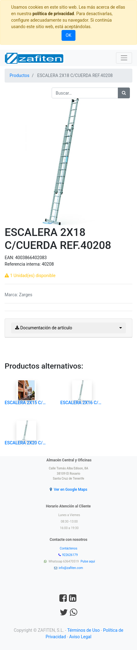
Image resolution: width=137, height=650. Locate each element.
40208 (48, 264)
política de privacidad (53, 13)
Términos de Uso (83, 630)
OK (68, 35)
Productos (19, 75)
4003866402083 (31, 257)
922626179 (70, 555)
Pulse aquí (88, 561)
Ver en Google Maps (70, 489)
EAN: (10, 257)
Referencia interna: (23, 264)
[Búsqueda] (124, 93)
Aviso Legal (80, 636)
